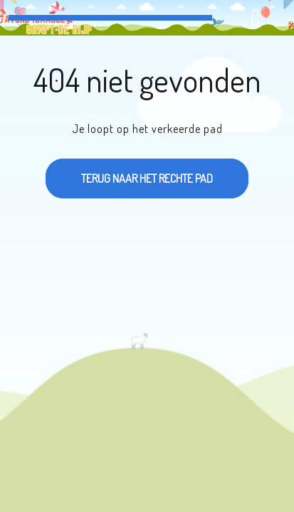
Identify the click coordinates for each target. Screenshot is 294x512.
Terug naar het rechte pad (129, 172)
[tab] (257, 17)
